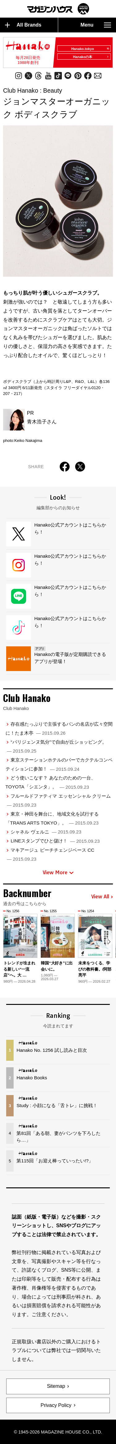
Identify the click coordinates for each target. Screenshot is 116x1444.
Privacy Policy (56, 1405)
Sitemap (56, 1386)
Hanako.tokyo (90, 49)
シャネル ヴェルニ (46, 831)
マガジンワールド (58, 9)
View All (102, 897)
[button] (109, 942)
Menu (95, 25)
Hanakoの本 (91, 57)
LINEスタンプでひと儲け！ (55, 840)
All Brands (23, 25)
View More (58, 872)
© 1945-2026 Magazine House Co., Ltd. (58, 1431)
